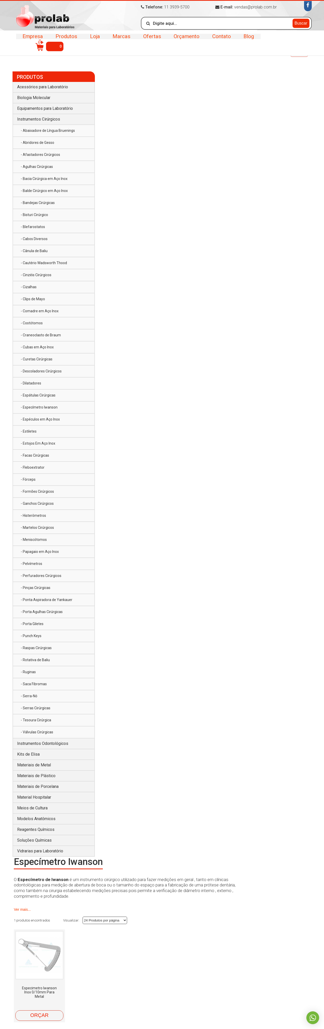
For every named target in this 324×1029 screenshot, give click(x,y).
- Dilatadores (31, 382)
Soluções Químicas (34, 839)
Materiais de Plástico (36, 774)
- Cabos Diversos (34, 237)
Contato (219, 39)
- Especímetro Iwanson (39, 406)
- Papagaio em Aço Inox (40, 550)
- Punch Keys (31, 635)
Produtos (66, 39)
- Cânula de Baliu (34, 250)
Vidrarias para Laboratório (40, 849)
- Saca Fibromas (34, 683)
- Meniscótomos (34, 538)
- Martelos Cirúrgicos (37, 526)
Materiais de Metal (34, 763)
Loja (94, 39)
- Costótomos (32, 322)
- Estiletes (29, 430)
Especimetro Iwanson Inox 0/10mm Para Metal (114, 203)
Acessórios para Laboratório (42, 85)
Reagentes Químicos (35, 828)
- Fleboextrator (32, 466)
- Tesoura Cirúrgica (36, 719)
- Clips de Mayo (33, 298)
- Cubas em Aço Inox (37, 346)
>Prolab (46, 19)
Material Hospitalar (34, 796)
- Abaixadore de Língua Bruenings (48, 129)
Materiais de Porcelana (38, 785)
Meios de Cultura (32, 806)
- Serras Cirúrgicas (35, 707)
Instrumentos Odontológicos (42, 742)
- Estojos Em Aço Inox (38, 442)
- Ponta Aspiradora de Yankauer (46, 598)
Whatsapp (312, 1017)
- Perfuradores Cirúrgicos (41, 574)
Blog (246, 39)
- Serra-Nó (29, 695)
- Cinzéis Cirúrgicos (36, 274)
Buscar (301, 23)
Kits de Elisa (28, 753)
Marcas (120, 39)
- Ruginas (28, 671)
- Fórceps (28, 478)
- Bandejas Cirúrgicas (38, 201)
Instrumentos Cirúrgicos (59, 53)
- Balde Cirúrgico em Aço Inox (44, 189)
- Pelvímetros (31, 562)
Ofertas (151, 39)
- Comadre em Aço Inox (40, 310)
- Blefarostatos (33, 225)
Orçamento (185, 39)
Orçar (114, 227)
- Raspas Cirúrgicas (36, 647)
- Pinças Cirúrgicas (35, 586)
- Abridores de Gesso (37, 141)
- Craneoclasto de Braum (41, 334)
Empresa (33, 39)
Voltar (299, 53)
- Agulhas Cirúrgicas (37, 165)
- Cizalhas (29, 286)
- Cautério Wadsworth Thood (44, 262)
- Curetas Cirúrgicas (36, 358)
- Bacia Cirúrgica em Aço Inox (44, 177)
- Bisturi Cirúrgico (34, 213)
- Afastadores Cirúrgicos (40, 153)
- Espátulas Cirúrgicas (38, 394)
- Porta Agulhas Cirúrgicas (42, 610)
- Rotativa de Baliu (35, 659)
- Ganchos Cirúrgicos (37, 502)
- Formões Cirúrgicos (37, 490)
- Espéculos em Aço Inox (40, 418)
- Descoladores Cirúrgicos (41, 370)
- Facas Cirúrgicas (35, 454)
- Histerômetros (33, 514)
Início (19, 53)
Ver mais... (97, 121)
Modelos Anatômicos (36, 817)
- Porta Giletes (32, 622)
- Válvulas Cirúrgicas (37, 731)
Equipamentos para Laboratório (45, 107)
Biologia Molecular (33, 96)
